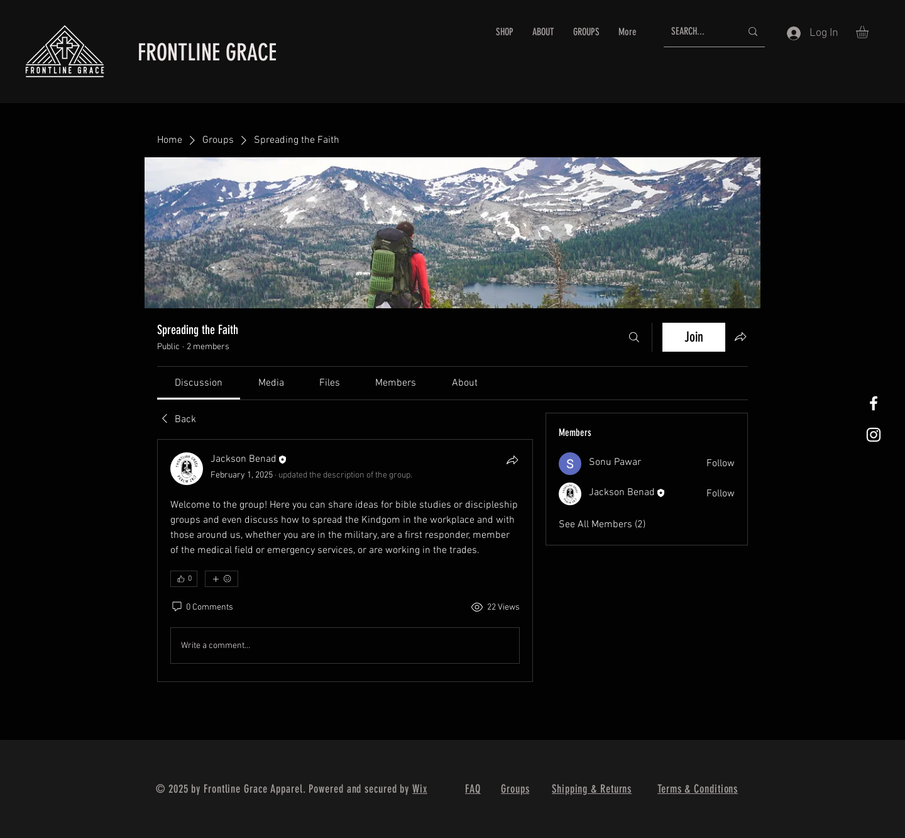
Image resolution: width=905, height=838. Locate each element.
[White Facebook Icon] (873, 403)
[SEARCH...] (696, 32)
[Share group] (740, 336)
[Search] (634, 337)
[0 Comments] (201, 607)
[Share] (512, 459)
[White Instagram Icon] (873, 434)
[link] (198, 383)
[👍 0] (183, 579)
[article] (345, 560)
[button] (869, 32)
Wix (419, 789)
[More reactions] (221, 579)
